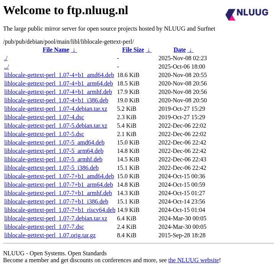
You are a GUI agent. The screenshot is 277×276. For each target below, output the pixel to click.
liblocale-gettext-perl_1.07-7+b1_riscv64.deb (60, 210)
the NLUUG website (193, 260)
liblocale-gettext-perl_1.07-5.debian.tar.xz (55, 125)
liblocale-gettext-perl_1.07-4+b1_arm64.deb (58, 83)
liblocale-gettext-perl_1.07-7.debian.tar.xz (55, 218)
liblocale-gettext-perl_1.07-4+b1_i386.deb (56, 100)
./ (5, 58)
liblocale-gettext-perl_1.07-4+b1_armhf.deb (58, 92)
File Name (55, 49)
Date (180, 49)
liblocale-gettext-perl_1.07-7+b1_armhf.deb (58, 193)
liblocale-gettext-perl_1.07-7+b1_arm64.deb (58, 184)
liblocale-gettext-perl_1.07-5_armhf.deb (53, 159)
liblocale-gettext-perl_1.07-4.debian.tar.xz (55, 108)
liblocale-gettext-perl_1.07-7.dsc (44, 226)
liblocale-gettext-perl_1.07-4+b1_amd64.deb (59, 75)
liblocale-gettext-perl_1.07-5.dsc (44, 134)
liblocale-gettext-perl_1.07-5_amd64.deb (54, 142)
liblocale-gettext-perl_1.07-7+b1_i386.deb (56, 201)
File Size (133, 49)
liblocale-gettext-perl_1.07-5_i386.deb (51, 167)
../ (6, 66)
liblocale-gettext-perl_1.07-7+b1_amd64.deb (59, 176)
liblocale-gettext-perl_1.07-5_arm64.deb (53, 151)
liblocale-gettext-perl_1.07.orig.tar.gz (50, 235)
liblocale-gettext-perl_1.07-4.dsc (44, 117)
